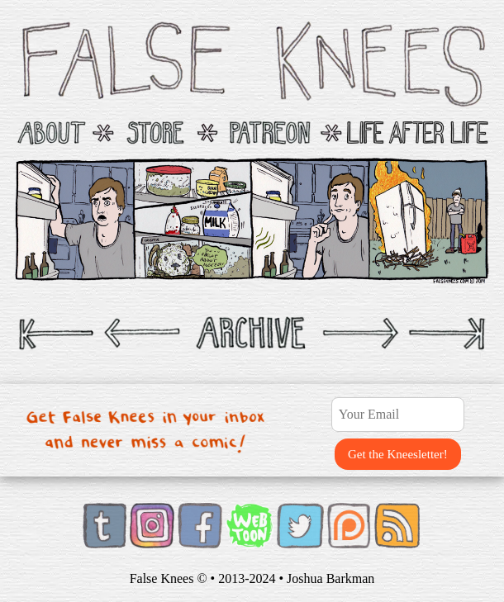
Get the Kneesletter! (398, 454)
